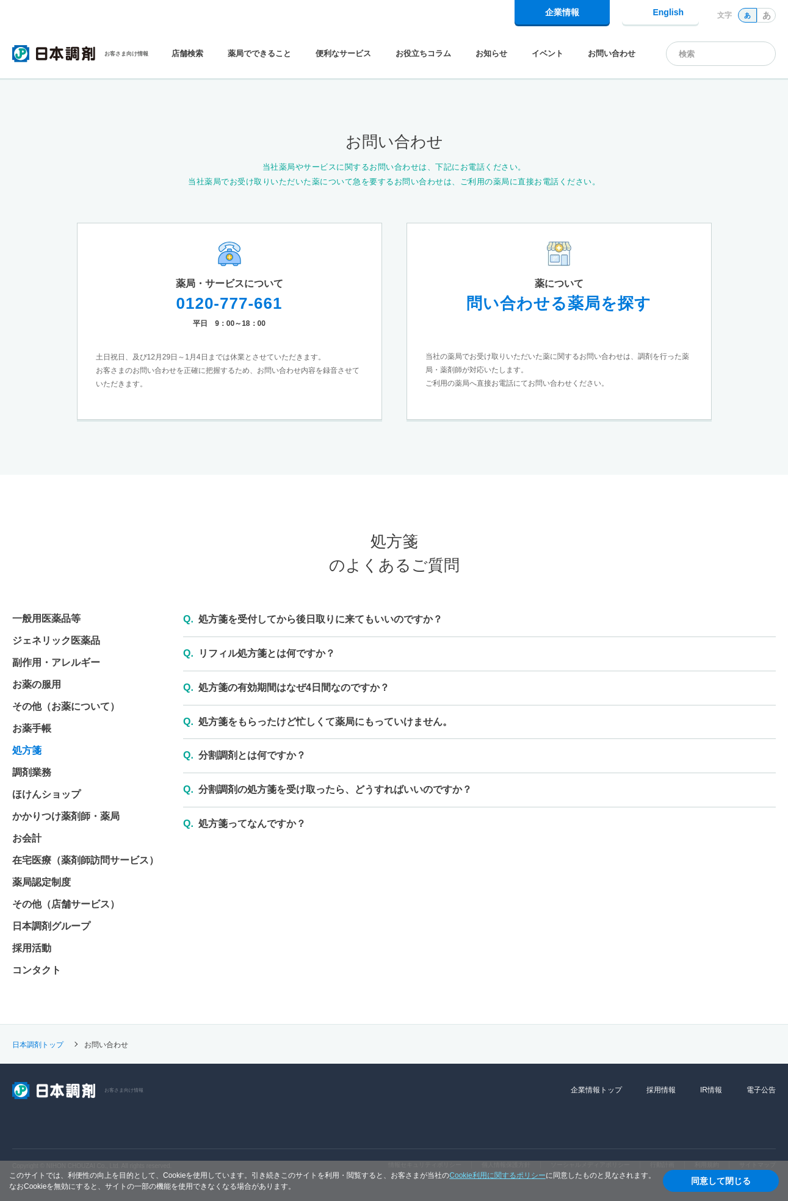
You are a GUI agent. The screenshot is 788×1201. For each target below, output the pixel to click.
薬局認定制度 (41, 882)
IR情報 (711, 1090)
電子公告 (761, 1090)
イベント (547, 53)
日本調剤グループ (51, 926)
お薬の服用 (36, 684)
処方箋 (27, 750)
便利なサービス (343, 53)
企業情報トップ (596, 1090)
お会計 (27, 838)
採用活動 (31, 948)
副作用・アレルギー (56, 662)
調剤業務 (31, 772)
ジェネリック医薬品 (56, 640)
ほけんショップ (46, 794)
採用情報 (661, 1090)
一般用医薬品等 (46, 618)
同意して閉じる (721, 1181)
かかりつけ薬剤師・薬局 (66, 816)
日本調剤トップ (37, 1044)
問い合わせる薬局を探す (558, 303)
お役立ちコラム (423, 53)
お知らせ (491, 53)
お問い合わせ (611, 53)
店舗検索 (187, 53)
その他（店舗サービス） (66, 904)
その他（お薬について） (66, 706)
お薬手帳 (31, 728)
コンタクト (36, 970)
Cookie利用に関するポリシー (497, 1175)
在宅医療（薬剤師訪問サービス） (85, 860)
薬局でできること (259, 53)
